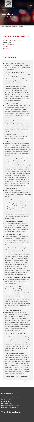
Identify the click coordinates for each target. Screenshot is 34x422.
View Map (5, 46)
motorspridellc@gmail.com (12, 405)
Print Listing (6, 48)
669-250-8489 (11, 44)
